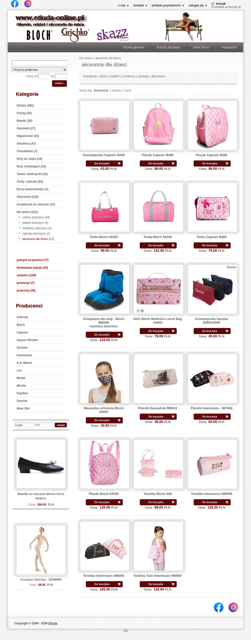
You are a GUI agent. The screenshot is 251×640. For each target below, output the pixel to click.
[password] (44, 425)
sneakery (128, 76)
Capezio (22, 332)
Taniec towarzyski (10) (32, 174)
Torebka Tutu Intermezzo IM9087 (157, 575)
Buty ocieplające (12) (31, 166)
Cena (127, 90)
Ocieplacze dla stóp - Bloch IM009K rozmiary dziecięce (104, 322)
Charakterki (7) (27, 151)
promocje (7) (25, 283)
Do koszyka (101, 163)
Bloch (21, 325)
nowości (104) (26, 275)
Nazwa (116, 90)
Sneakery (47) (26, 143)
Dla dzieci (85, 58)
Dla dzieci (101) (27, 212)
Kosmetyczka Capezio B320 (104, 155)
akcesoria (158, 76)
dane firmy (201, 47)
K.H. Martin (24, 363)
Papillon (22, 393)
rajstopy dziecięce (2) (36, 233)
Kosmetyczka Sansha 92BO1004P (211, 320)
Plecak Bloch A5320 (104, 494)
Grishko (22, 347)
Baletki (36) (24, 120)
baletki (115, 76)
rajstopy (143, 76)
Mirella (21, 385)
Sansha (22, 401)
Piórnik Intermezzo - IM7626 (211, 408)
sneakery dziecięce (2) (37, 228)
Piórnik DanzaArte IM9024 (157, 408)
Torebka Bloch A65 (157, 494)
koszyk (221, 3)
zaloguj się (196, 5)
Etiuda (53, 623)
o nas (122, 5)
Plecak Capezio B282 (211, 155)
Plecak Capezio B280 (157, 155)
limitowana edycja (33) (32, 267)
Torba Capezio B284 (211, 237)
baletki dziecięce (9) (35, 222)
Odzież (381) (25, 105)
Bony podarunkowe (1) (32, 189)
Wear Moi (23, 408)
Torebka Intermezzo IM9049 (211, 494)
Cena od (31, 76)
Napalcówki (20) (28, 136)
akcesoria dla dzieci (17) (38, 239)
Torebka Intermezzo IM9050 (103, 575)
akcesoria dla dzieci (108, 58)
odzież (103, 76)
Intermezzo (24, 355)
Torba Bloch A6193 (103, 237)
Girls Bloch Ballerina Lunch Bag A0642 (157, 320)
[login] (24, 425)
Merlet (21, 378)
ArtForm (22, 317)
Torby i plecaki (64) (30, 181)
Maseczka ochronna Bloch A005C (104, 410)
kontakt (138, 5)
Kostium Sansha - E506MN (41, 579)
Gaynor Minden (27, 340)
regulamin (229, 47)
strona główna (133, 47)
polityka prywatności (166, 5)
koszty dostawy (168, 47)
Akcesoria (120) (27, 196)
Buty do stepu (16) (29, 158)
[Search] (39, 62)
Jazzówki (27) (26, 128)
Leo (19, 370)
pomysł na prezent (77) (33, 260)
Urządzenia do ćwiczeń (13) (36, 204)
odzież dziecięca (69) (36, 217)
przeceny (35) (26, 290)
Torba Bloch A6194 (157, 237)
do (52, 76)
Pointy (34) (24, 113)
